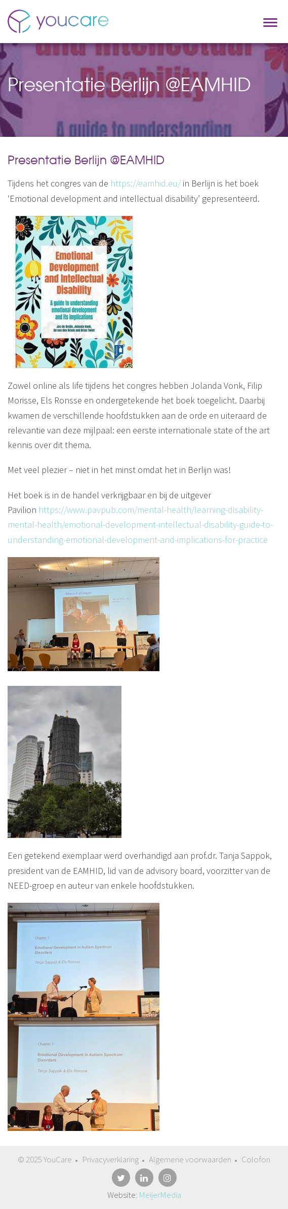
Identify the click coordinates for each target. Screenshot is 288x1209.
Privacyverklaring (110, 1159)
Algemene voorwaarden (190, 1159)
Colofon (255, 1159)
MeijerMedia (160, 1194)
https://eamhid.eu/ (145, 183)
